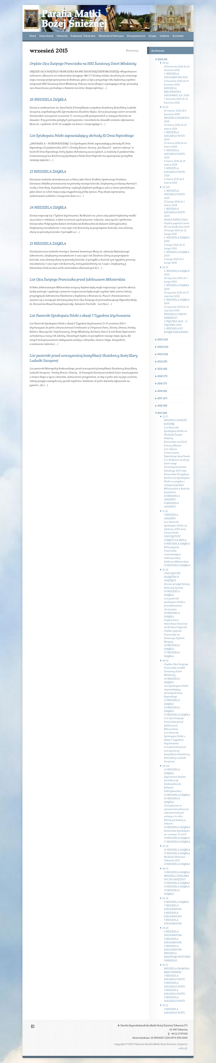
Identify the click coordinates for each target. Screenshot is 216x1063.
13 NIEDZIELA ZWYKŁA (177, 872)
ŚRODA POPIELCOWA (176, 219)
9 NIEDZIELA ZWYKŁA (176, 901)
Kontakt (178, 35)
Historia (62, 35)
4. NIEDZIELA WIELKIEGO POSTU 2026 (174, 154)
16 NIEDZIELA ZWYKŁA (177, 849)
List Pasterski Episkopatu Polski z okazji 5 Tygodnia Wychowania (80, 316)
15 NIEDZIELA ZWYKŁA (177, 853)
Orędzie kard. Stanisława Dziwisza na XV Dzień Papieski (175, 624)
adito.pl (183, 1048)
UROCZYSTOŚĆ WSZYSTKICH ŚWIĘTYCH (172, 577)
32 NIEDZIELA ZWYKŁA (177, 565)
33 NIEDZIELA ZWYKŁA (177, 543)
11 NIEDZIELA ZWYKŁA (177, 886)
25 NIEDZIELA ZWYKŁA (48, 172)
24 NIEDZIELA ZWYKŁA (48, 207)
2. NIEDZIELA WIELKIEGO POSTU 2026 (174, 194)
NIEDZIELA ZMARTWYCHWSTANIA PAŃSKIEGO (177, 957)
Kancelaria (46, 35)
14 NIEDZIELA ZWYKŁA (177, 864)
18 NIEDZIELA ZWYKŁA (177, 837)
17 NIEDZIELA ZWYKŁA (177, 841)
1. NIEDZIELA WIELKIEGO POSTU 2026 (174, 212)
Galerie (164, 35)
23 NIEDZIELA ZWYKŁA (48, 244)
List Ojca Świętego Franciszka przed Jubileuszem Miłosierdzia (77, 279)
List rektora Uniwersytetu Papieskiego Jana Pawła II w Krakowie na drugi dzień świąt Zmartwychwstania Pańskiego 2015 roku (177, 460)
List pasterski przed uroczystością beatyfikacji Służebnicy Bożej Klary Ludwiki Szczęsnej (177, 754)
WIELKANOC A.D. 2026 (176, 95)
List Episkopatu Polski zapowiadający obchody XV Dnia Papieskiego (82, 136)
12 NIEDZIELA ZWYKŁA (177, 882)
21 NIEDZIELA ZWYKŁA (177, 794)
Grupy (152, 35)
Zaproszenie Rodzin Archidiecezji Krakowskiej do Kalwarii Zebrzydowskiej (175, 784)
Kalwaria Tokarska (83, 35)
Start (32, 35)
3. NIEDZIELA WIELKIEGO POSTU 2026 (174, 172)
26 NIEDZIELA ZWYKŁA (48, 100)
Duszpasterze (136, 35)
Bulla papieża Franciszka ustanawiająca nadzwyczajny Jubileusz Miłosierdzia (176, 554)
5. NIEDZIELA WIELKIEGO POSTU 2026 (174, 136)
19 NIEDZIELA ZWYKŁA (177, 827)
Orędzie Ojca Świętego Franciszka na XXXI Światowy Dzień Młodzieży (83, 64)
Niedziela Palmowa (111, 35)
